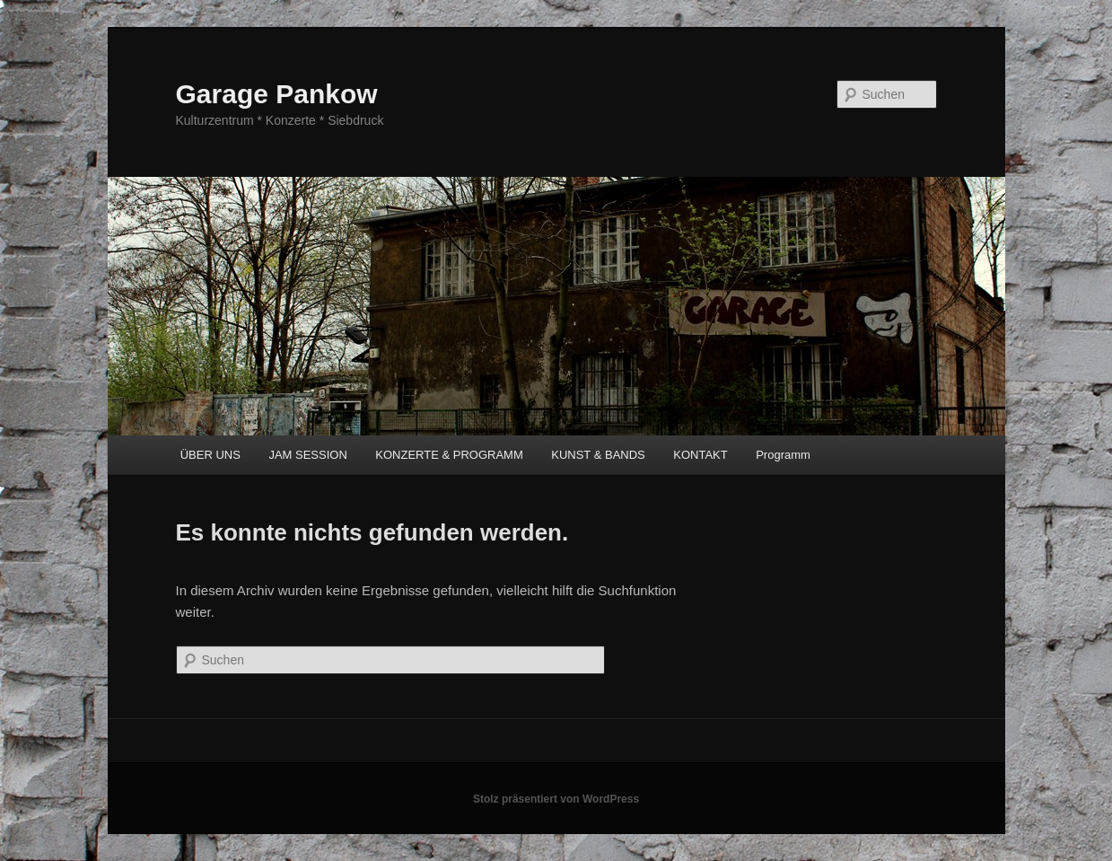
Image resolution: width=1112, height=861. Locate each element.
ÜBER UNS (210, 454)
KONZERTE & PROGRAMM (448, 454)
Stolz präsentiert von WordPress (556, 799)
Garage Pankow (277, 94)
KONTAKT (700, 454)
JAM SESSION (307, 454)
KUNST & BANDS (598, 454)
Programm (783, 454)
